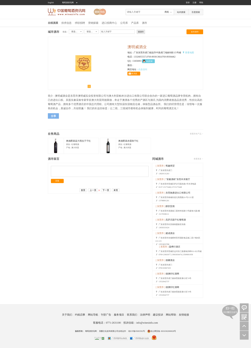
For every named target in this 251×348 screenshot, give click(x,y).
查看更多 (197, 159)
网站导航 (93, 314)
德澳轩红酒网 (172, 274)
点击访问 (142, 69)
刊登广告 (106, 314)
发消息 (134, 73)
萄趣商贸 (170, 166)
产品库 (135, 23)
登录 (188, 2)
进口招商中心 (109, 23)
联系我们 (132, 314)
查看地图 (189, 52)
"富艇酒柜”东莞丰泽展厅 (178, 179)
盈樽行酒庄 (174, 247)
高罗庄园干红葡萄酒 (176, 220)
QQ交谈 (149, 61)
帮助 (201, 2)
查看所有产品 (195, 134)
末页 (115, 190)
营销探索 (93, 23)
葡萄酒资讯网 (68, 2)
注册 (194, 2)
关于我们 (67, 314)
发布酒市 (195, 32)
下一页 (105, 190)
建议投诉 (158, 314)
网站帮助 (171, 314)
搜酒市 (141, 32)
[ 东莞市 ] (160, 166)
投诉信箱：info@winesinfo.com (140, 322)
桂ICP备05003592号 (136, 331)
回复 (57, 181)
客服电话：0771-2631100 (107, 322)
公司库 (124, 23)
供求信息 (66, 23)
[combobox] (76, 32)
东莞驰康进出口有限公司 (178, 193)
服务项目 (119, 314)
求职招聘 (80, 23)
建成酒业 (170, 233)
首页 (83, 190)
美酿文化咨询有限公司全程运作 (112, 331)
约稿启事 (80, 314)
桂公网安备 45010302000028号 (161, 331)
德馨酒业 (170, 260)
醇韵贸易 (170, 206)
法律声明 (145, 314)
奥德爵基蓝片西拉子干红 (78, 141)
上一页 (93, 190)
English (51, 2)
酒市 (144, 23)
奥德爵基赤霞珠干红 (128, 141)
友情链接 (184, 314)
